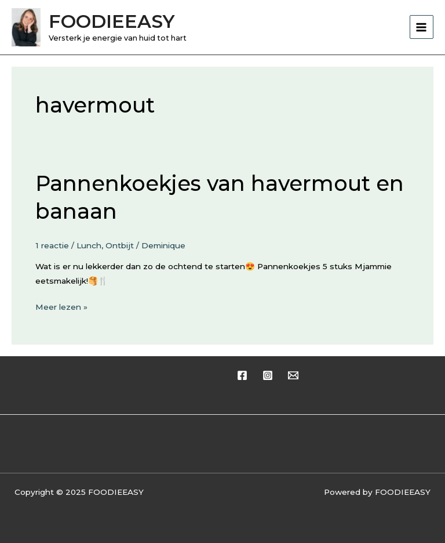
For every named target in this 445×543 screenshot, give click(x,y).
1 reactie (52, 245)
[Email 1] (293, 375)
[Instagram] (267, 375)
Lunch (88, 245)
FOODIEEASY (111, 21)
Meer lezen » (61, 306)
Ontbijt (119, 245)
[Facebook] (242, 375)
